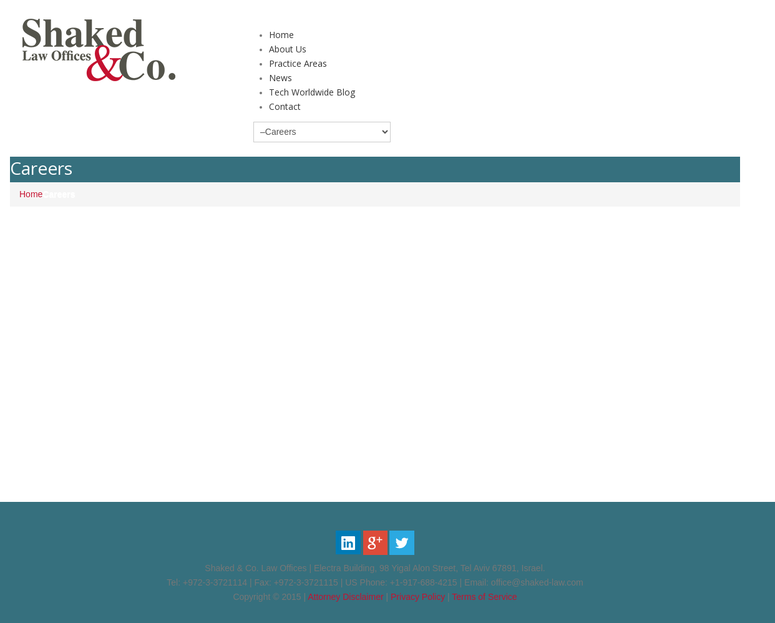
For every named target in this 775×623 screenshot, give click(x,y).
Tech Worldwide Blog (312, 92)
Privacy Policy (418, 597)
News (280, 78)
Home (281, 35)
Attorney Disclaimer (345, 597)
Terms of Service (484, 597)
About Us (287, 49)
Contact (285, 106)
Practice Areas (298, 63)
